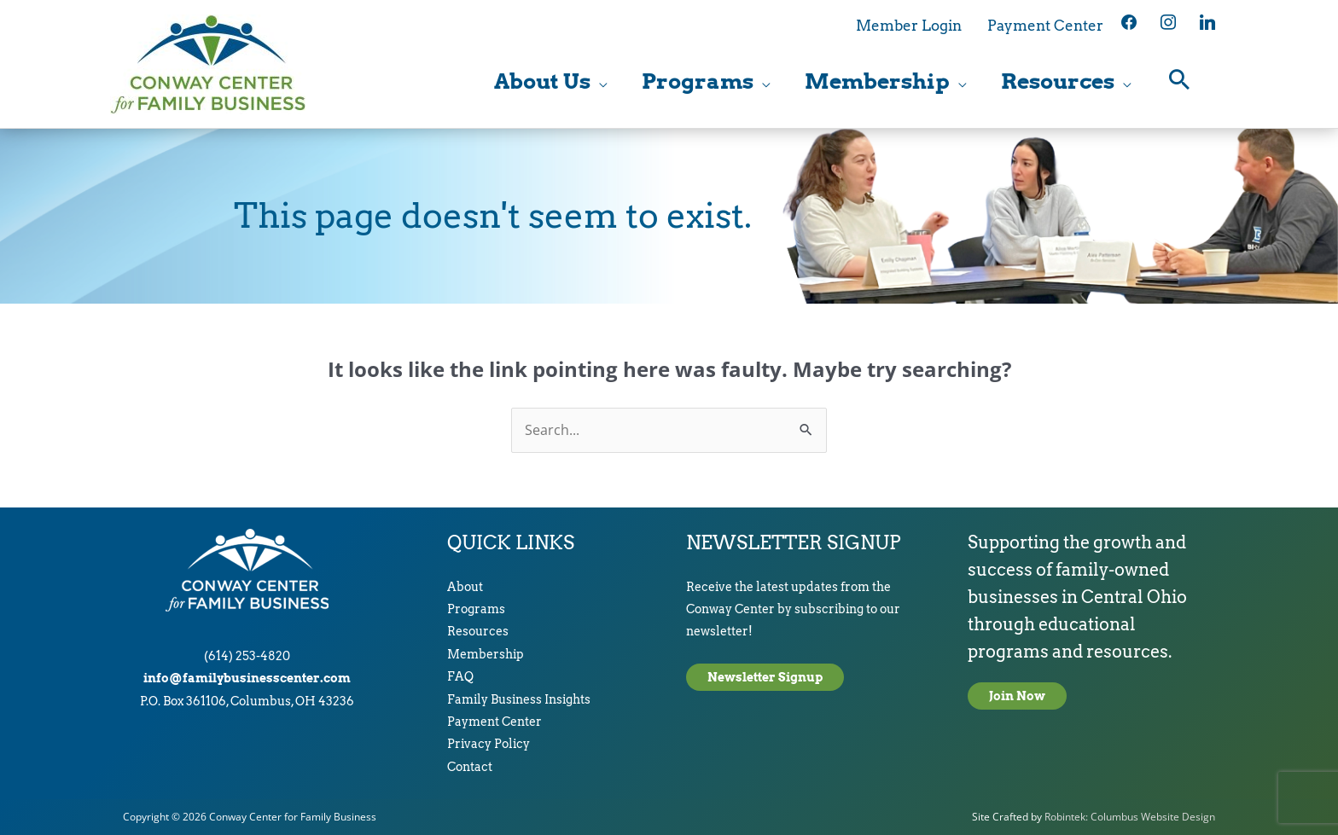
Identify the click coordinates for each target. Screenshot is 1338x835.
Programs (476, 609)
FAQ (460, 676)
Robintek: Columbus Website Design (1129, 816)
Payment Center (494, 721)
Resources (478, 631)
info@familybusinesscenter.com (247, 678)
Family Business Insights (518, 699)
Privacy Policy (488, 744)
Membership (485, 654)
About (465, 587)
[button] (1180, 81)
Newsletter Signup (765, 677)
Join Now (1017, 696)
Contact (469, 767)
